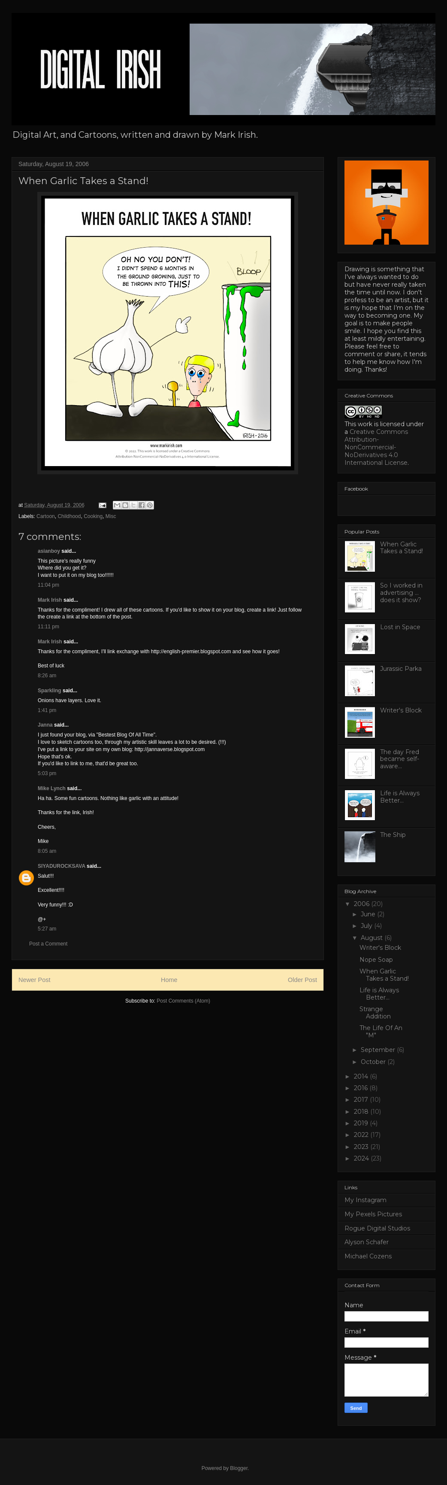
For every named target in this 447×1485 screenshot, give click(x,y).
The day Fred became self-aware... (399, 759)
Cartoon (45, 516)
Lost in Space (400, 627)
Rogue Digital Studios (377, 1228)
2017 (362, 1099)
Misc (111, 516)
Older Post (302, 979)
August (372, 938)
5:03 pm (47, 773)
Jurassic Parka (401, 669)
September (379, 1050)
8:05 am (47, 851)
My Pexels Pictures (373, 1214)
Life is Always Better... (400, 796)
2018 (362, 1111)
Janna (45, 725)
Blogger (239, 1468)
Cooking (93, 516)
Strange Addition (375, 1012)
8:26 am (47, 676)
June (369, 914)
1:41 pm (47, 710)
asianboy (49, 551)
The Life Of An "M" (380, 1031)
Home (169, 979)
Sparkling (49, 691)
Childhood (69, 516)
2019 (362, 1123)
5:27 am (47, 929)
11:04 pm (48, 585)
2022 (362, 1135)
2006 (362, 904)
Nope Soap (376, 960)
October (374, 1062)
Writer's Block (401, 710)
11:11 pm (48, 627)
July (367, 926)
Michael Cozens (368, 1256)
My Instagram (365, 1200)
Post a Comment (48, 944)
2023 (362, 1147)
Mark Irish (50, 600)
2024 (362, 1158)
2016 (361, 1088)
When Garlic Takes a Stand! (401, 547)
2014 (362, 1076)
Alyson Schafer (366, 1242)
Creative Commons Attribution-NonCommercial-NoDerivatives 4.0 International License (376, 447)
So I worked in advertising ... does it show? (401, 593)
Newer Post (34, 979)
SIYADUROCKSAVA (61, 866)
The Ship (393, 835)
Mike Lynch (52, 788)
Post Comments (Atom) (183, 1001)
